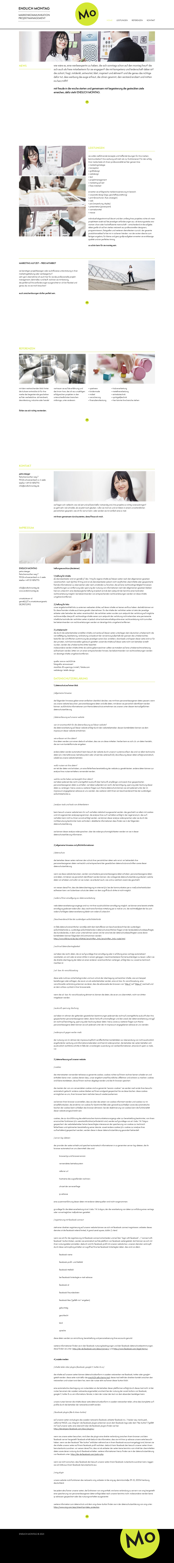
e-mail (123, 511)
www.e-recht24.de (67, 661)
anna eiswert (68, 664)
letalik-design (69, 670)
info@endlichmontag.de (29, 486)
